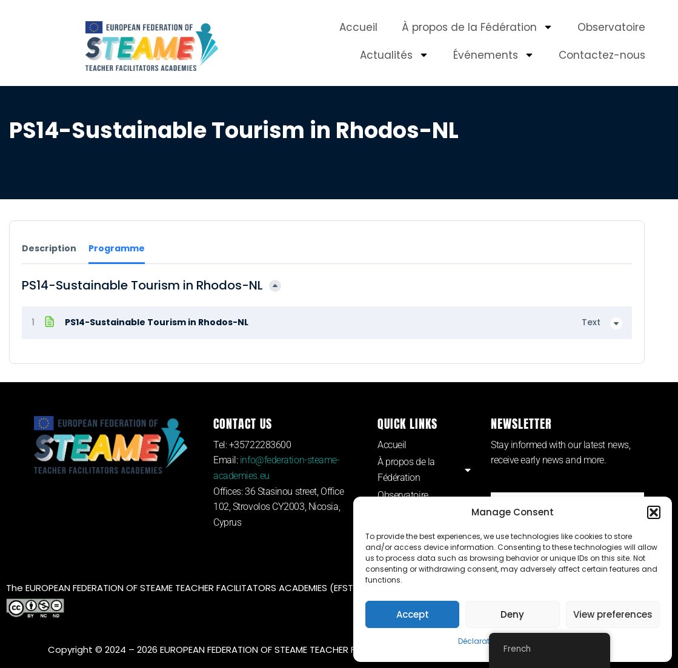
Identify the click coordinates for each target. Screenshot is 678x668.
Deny (512, 614)
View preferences (613, 614)
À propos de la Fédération (477, 27)
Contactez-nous (602, 55)
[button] (654, 512)
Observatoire (611, 27)
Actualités (394, 55)
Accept (412, 614)
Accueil (358, 27)
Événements (493, 55)
